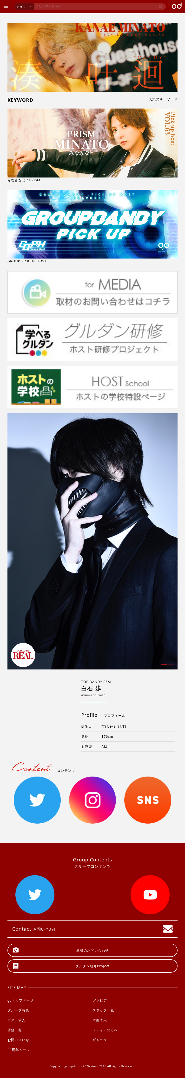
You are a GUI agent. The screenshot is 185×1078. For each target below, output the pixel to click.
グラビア (99, 1000)
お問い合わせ (18, 1039)
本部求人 (99, 1020)
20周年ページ (18, 1049)
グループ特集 (18, 1010)
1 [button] (163, 666)
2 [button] (170, 666)
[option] (92, 541)
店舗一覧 (14, 1030)
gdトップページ (20, 1000)
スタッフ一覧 (103, 1010)
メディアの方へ (105, 1030)
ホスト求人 (16, 1020)
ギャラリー (101, 1039)
